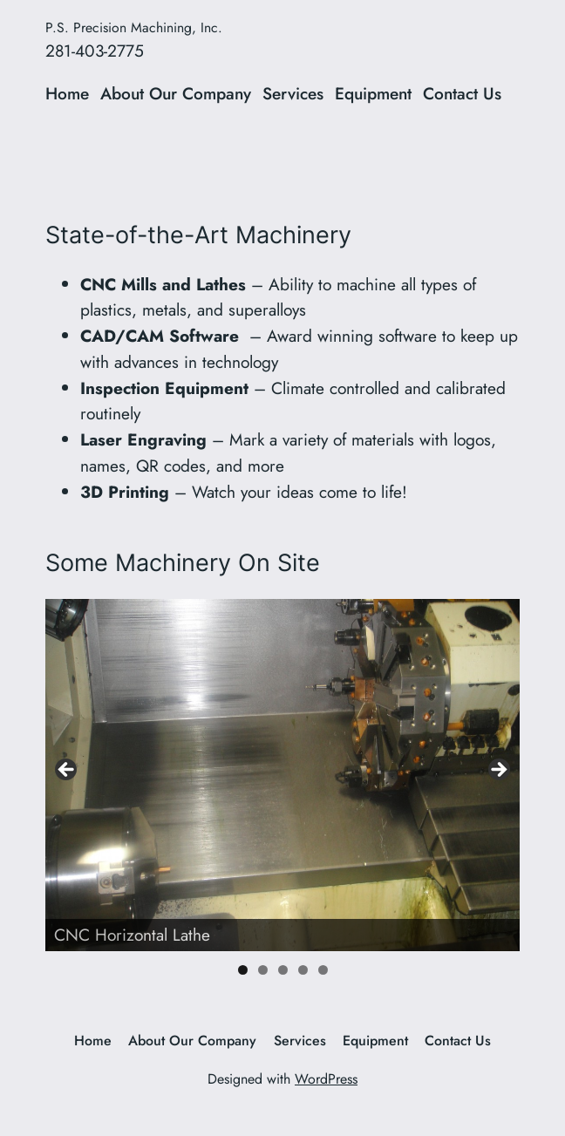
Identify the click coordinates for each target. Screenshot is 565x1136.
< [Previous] (67, 771)
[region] (282, 774)
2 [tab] (263, 970)
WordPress (326, 1079)
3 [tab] (283, 970)
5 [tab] (323, 970)
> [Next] (498, 771)
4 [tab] (303, 970)
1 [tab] (243, 970)
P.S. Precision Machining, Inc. (133, 27)
